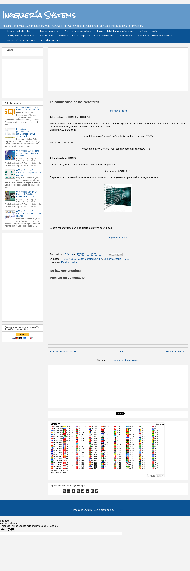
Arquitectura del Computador (78, 31)
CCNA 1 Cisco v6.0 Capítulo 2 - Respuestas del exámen (28, 213)
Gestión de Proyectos (148, 31)
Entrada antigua (175, 351)
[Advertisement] (108, 68)
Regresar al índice (117, 111)
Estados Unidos (69, 262)
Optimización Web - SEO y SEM (21, 41)
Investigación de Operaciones (20, 36)
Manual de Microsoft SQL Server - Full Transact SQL (28, 108)
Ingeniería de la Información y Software (115, 31)
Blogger (119, 510)
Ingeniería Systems (39, 15)
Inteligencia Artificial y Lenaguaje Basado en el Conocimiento (85, 36)
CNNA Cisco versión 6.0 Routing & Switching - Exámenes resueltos (27, 194)
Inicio (121, 351)
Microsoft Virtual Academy (19, 31)
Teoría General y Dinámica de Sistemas (154, 36)
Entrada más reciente (63, 351)
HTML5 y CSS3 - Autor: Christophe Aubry (81, 259)
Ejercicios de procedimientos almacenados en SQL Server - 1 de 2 (25, 132)
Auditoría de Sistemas (50, 41)
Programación (125, 36)
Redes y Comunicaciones (48, 31)
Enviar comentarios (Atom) (124, 360)
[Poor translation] (10, 529)
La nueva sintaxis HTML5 (116, 259)
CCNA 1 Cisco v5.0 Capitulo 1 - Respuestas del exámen (28, 172)
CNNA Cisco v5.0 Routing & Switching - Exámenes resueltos (27, 153)
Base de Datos (46, 36)
